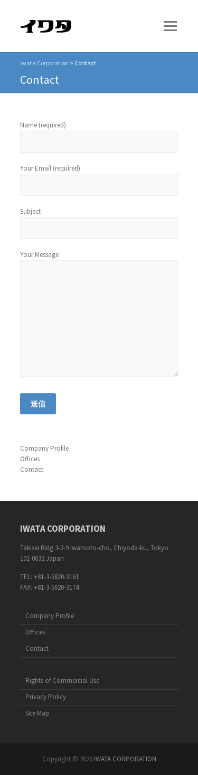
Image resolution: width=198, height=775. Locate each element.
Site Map (37, 713)
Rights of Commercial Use (62, 680)
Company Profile (44, 448)
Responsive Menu (170, 26)
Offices (30, 458)
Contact (31, 469)
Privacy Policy (45, 696)
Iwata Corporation (44, 63)
